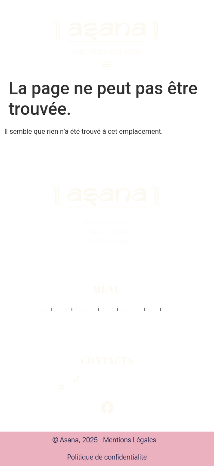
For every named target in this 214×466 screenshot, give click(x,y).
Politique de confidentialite (107, 457)
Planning (85, 309)
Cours (61, 309)
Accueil (39, 309)
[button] (107, 64)
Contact (173, 309)
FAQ (153, 309)
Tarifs (108, 309)
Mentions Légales (129, 440)
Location (131, 309)
